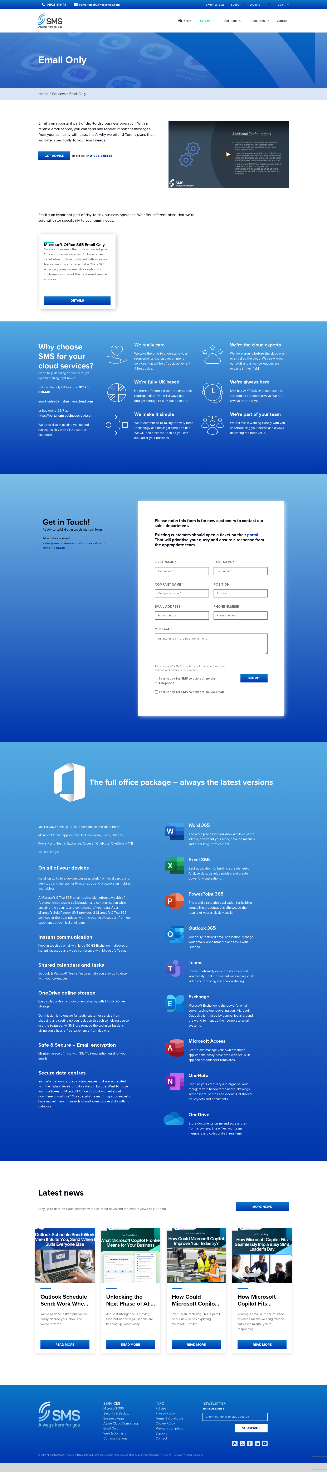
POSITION (221, 584)
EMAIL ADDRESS (168, 607)
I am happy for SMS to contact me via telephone (187, 681)
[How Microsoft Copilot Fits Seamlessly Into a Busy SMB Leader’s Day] (262, 1255)
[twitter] (242, 1443)
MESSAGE (163, 629)
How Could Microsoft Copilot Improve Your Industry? (194, 1307)
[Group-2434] (59, 1403)
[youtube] (265, 1443)
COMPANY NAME (169, 584)
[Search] (269, 4)
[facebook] (250, 1443)
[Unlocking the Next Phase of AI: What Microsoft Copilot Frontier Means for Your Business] (130, 1255)
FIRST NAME (165, 562)
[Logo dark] (50, 15)
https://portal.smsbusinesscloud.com (65, 416)
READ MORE (64, 1345)
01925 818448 (101, 156)
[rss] (235, 1443)
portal (252, 534)
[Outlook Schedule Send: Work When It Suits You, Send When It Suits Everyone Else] (65, 1255)
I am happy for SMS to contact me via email (191, 692)
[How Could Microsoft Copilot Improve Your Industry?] (196, 1255)
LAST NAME (224, 562)
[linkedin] (257, 1443)
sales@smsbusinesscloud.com (70, 401)
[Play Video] (228, 154)
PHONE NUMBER (226, 607)
